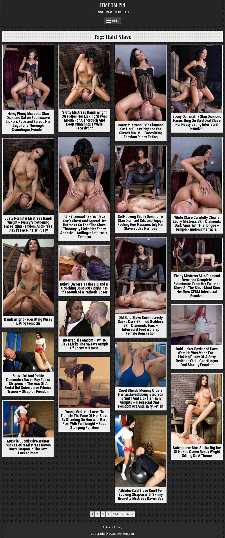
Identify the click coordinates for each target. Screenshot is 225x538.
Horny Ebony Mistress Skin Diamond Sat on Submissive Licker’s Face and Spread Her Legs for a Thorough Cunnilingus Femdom (28, 121)
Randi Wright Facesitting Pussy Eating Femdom (28, 321)
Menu (115, 20)
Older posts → (123, 514)
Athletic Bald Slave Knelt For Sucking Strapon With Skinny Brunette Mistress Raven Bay (140, 494)
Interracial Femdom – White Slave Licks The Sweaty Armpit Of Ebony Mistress (84, 344)
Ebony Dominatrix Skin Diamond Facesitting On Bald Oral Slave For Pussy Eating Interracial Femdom (196, 122)
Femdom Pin (112, 5)
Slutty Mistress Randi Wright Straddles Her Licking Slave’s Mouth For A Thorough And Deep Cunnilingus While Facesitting (84, 120)
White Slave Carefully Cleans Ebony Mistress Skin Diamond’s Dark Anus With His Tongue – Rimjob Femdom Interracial (197, 223)
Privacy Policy (112, 527)
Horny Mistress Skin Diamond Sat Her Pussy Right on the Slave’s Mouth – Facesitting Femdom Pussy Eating (140, 131)
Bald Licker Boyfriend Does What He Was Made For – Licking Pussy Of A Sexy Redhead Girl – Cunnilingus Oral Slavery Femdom (197, 357)
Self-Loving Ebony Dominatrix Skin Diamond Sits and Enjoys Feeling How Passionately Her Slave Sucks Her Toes (141, 222)
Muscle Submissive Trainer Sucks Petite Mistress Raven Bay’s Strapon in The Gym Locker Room (28, 447)
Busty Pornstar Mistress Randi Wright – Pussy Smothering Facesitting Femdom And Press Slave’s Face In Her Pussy (28, 224)
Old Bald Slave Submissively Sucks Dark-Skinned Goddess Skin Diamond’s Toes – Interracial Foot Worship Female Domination (141, 325)
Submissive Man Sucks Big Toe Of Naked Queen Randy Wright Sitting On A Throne (197, 451)
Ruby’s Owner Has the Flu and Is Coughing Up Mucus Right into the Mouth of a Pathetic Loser (84, 288)
